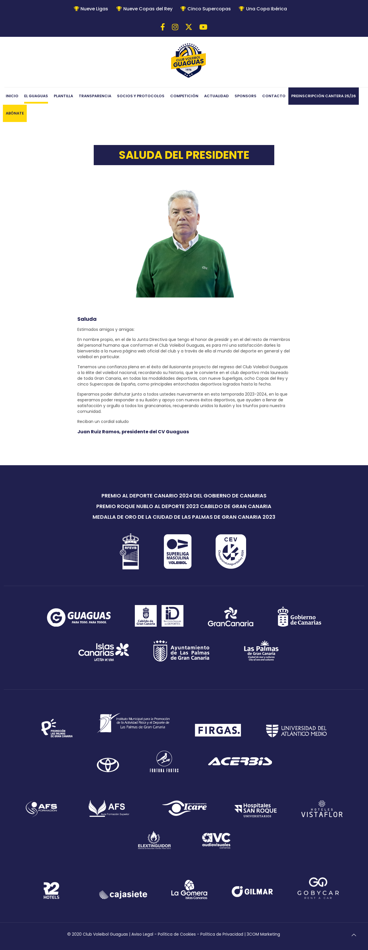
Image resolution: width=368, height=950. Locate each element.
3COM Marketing (263, 934)
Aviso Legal (142, 934)
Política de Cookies (177, 934)
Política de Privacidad (221, 934)
